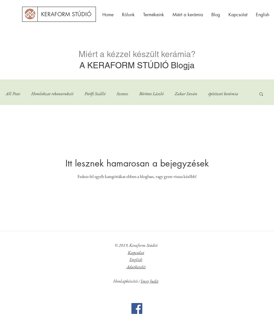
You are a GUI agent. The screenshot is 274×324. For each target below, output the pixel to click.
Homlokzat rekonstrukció (52, 94)
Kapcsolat (136, 252)
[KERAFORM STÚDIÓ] (66, 14)
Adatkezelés (136, 267)
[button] (261, 94)
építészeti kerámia (223, 94)
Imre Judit (150, 281)
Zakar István (186, 94)
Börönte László (151, 94)
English (135, 259)
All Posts (13, 94)
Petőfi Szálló (94, 94)
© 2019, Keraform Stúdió (136, 245)
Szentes (122, 94)
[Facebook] (136, 308)
